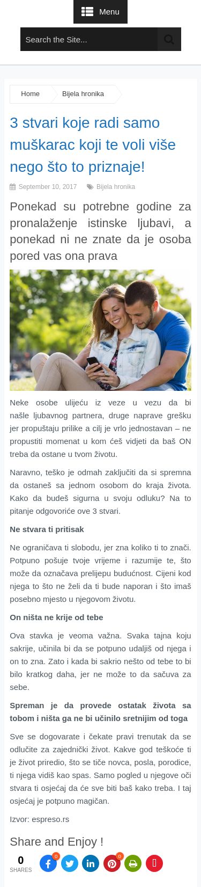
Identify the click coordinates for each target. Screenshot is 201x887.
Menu (109, 11)
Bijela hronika (83, 94)
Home (30, 94)
